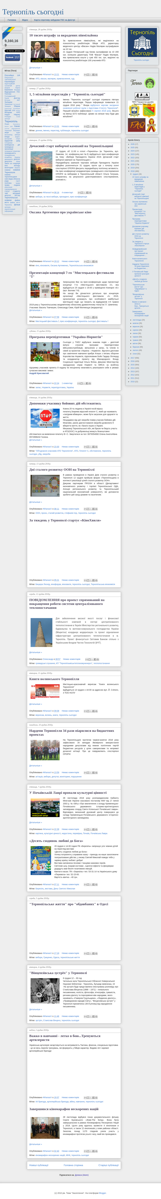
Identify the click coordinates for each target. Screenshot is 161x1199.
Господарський (10, 96)
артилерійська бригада (58, 1101)
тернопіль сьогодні (80, 130)
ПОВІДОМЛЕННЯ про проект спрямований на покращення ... (140, 252)
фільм (17, 204)
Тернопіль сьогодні (33, 12)
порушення (76, 776)
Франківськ (16, 124)
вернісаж (40, 715)
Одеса (56, 957)
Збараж (17, 106)
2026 (133, 144)
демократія (9, 159)
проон (44, 513)
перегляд (54, 130)
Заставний (16, 104)
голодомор (8, 143)
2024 (133, 151)
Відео (25, 20)
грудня (136, 174)
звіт (11, 163)
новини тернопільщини (11, 176)
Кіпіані (18, 110)
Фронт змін (9, 126)
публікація (65, 130)
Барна (18, 88)
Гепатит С (83, 451)
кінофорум (56, 584)
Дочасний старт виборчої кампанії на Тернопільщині (71, 146)
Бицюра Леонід (43, 584)
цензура (7, 207)
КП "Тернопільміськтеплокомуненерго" (74, 663)
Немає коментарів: (71, 74)
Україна (70, 387)
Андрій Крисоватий (39, 373)
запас (38, 387)
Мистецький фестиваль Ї (47, 321)
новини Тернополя (12, 171)
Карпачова (8, 108)
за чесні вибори (50, 197)
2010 (133, 382)
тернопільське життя (70, 957)
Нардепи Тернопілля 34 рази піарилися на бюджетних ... (140, 266)
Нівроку (17, 115)
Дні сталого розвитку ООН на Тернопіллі (62, 469)
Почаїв (86, 833)
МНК (68, 1155)
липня (135, 333)
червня (136, 337)
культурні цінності (52, 833)
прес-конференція (78, 197)
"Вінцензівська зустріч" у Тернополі (58, 973)
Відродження (10, 92)
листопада (137, 320)
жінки (18, 161)
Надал (7, 115)
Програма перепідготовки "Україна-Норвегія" (66, 337)
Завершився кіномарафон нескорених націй (63, 1109)
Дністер (17, 98)
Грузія (7, 98)
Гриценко (47, 957)
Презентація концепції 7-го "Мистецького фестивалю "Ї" (139, 212)
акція (7, 133)
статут (7, 191)
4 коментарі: (68, 192)
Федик (7, 124)
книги (55, 715)
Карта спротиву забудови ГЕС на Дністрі (54, 20)
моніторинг (65, 776)
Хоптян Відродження (12, 128)
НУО (18, 112)
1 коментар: (68, 383)
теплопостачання (101, 663)
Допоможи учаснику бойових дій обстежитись (65, 403)
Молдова (8, 112)
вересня (136, 327)
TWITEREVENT (10, 79)
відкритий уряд (12, 141)
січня (135, 354)
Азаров (7, 88)
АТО (37, 78)
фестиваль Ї (102, 321)
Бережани (9, 90)
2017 (133, 358)
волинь (48, 715)
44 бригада (41, 1101)
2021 (133, 161)
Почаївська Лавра (99, 833)
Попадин (8, 116)
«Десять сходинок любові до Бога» (56, 841)
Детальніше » (35, 67)
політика (8, 183)
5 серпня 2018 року (101, 111)
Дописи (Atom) (82, 1175)
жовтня (136, 323)
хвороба (46, 454)
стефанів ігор (71, 513)
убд (39, 454)
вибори (39, 197)
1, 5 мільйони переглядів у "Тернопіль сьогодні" (67, 94)
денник (39, 130)
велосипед (8, 135)
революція (8, 187)
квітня (135, 343)
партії (18, 181)
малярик (52, 78)
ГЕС (18, 92)
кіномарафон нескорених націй (50, 1155)
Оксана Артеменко (59, 265)
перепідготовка (58, 387)
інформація (9, 211)
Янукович (16, 130)
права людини (12, 185)
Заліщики (8, 102)
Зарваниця (8, 104)
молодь (17, 166)
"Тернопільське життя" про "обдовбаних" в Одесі (68, 904)
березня (136, 347)
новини (7, 170)
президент (64, 197)
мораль (17, 167)
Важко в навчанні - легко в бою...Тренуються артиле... (140, 305)
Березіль (40, 888)
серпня (136, 330)
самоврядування (11, 189)
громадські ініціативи (12, 151)
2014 (133, 368)
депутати (8, 161)
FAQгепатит (9, 77)
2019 (133, 168)
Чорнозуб (8, 130)
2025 (133, 148)
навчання (80, 1101)
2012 (133, 375)
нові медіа (9, 179)
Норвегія (46, 387)
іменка (46, 130)
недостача (67, 833)
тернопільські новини (11, 198)
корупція (16, 163)
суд (72, 78)
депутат (55, 776)
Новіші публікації (38, 1165)
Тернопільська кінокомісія (81, 265)
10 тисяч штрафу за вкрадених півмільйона (63, 35)
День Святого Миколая (64, 888)
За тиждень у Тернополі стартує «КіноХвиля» (65, 520)
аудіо (18, 132)
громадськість (10, 153)
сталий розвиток (55, 513)
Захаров (8, 106)
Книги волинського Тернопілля (54, 679)
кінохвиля (44, 265)
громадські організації (9, 148)
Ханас (17, 126)
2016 (133, 361)
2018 (133, 171)
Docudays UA (12, 75)
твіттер (17, 195)
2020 (133, 164)
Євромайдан (10, 82)
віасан (44, 78)
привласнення (63, 78)
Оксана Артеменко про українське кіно (60, 212)
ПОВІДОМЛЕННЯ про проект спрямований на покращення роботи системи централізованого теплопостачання (66, 604)
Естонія (7, 100)
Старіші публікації (108, 1165)
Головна (12, 20)
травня (136, 340)
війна (72, 1101)
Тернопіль (11, 121)
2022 (133, 158)
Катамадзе (16, 108)
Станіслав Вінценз (51, 1020)
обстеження (95, 451)
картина (39, 833)
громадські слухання (45, 663)
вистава (48, 888)
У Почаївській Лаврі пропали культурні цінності (68, 793)
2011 (133, 378)
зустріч (39, 1020)
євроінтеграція (10, 209)
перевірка (77, 833)
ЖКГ (18, 100)
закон (7, 163)
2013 (133, 372)
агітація (39, 776)
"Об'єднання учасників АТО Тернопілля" (54, 451)
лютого (136, 350)
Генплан (8, 94)
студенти (16, 191)
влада (7, 137)
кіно (37, 265)
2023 (133, 154)
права (18, 183)
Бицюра (17, 90)
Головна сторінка (73, 1165)
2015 (133, 365)
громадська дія (12, 145)
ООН (38, 513)
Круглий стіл (10, 110)
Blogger (102, 1193)
